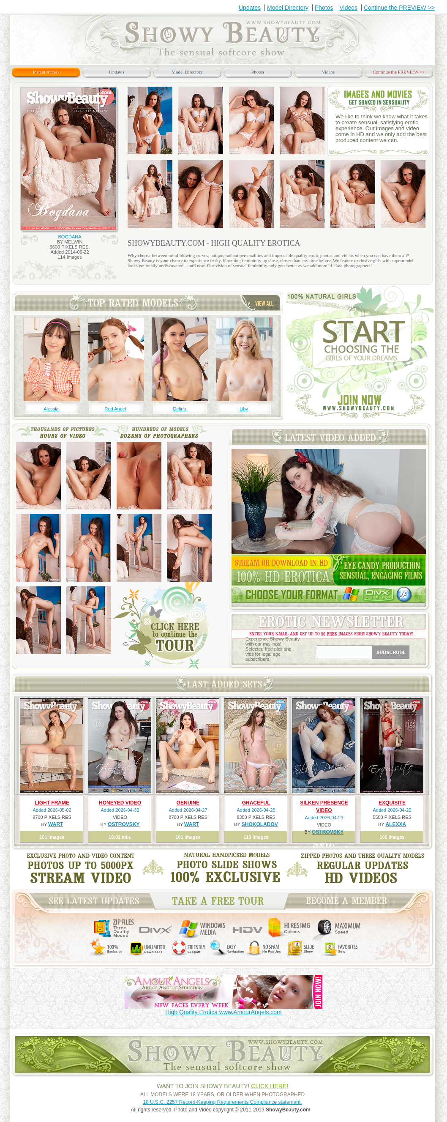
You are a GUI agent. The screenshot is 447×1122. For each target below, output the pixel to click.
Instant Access (46, 71)
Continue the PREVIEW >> (399, 7)
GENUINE (188, 803)
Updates (250, 7)
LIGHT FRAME (52, 803)
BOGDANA (69, 236)
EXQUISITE (392, 803)
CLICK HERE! (269, 1086)
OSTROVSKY (123, 824)
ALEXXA (395, 824)
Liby (244, 408)
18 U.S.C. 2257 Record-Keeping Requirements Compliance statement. (222, 1102)
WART (55, 824)
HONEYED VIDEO (120, 803)
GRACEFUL (256, 803)
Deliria (179, 408)
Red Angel (115, 408)
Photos (324, 7)
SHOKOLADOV (260, 824)
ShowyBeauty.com (288, 1110)
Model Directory (287, 7)
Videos (348, 7)
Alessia (51, 408)
